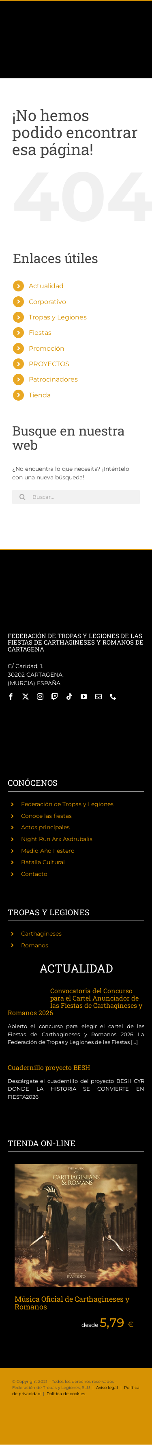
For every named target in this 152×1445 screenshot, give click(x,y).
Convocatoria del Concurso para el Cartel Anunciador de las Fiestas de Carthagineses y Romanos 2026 (75, 1001)
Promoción (46, 348)
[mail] (98, 696)
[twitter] (25, 696)
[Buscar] (22, 497)
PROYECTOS (49, 364)
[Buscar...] (76, 497)
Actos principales (45, 827)
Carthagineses (41, 933)
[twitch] (54, 696)
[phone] (113, 696)
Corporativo (47, 302)
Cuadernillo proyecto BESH (49, 1067)
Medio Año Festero (48, 850)
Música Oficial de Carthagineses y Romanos (72, 1303)
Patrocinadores (53, 379)
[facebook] (11, 696)
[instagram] (40, 696)
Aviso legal (107, 1387)
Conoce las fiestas (46, 816)
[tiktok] (69, 696)
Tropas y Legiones (58, 317)
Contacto (34, 874)
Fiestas (40, 332)
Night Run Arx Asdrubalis (56, 839)
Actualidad (46, 286)
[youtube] (84, 696)
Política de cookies (66, 1393)
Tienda (40, 395)
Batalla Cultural (43, 862)
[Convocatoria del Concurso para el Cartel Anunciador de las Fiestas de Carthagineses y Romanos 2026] (25, 996)
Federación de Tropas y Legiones (67, 804)
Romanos (34, 945)
